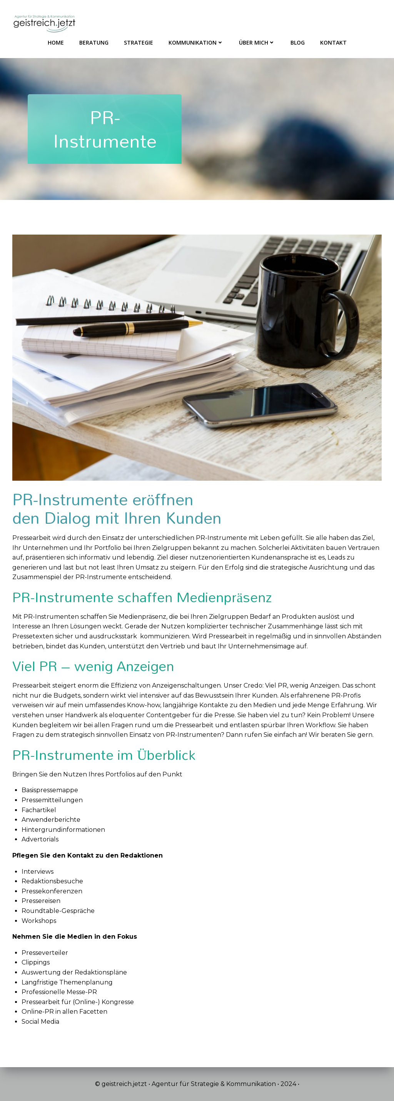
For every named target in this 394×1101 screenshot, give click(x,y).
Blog (297, 42)
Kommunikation (196, 42)
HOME (56, 42)
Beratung (94, 42)
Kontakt (333, 42)
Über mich (257, 42)
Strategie (138, 42)
